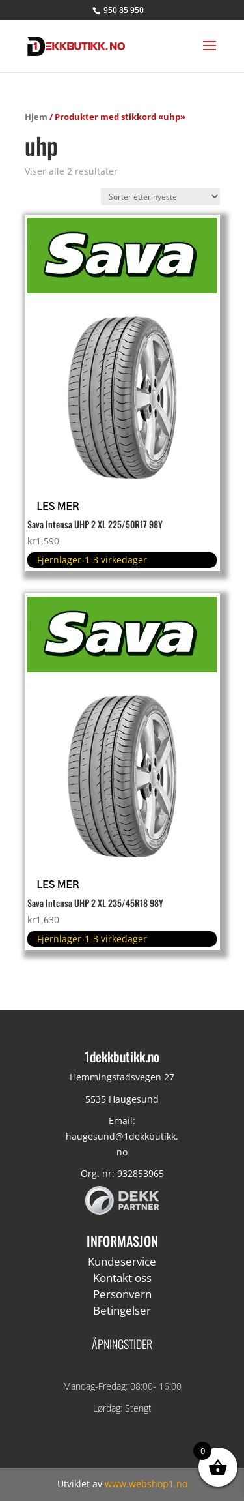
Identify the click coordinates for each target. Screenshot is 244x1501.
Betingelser (122, 1310)
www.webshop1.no (146, 1484)
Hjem (36, 117)
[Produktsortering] (160, 196)
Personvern (122, 1293)
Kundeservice (122, 1261)
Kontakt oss (122, 1277)
